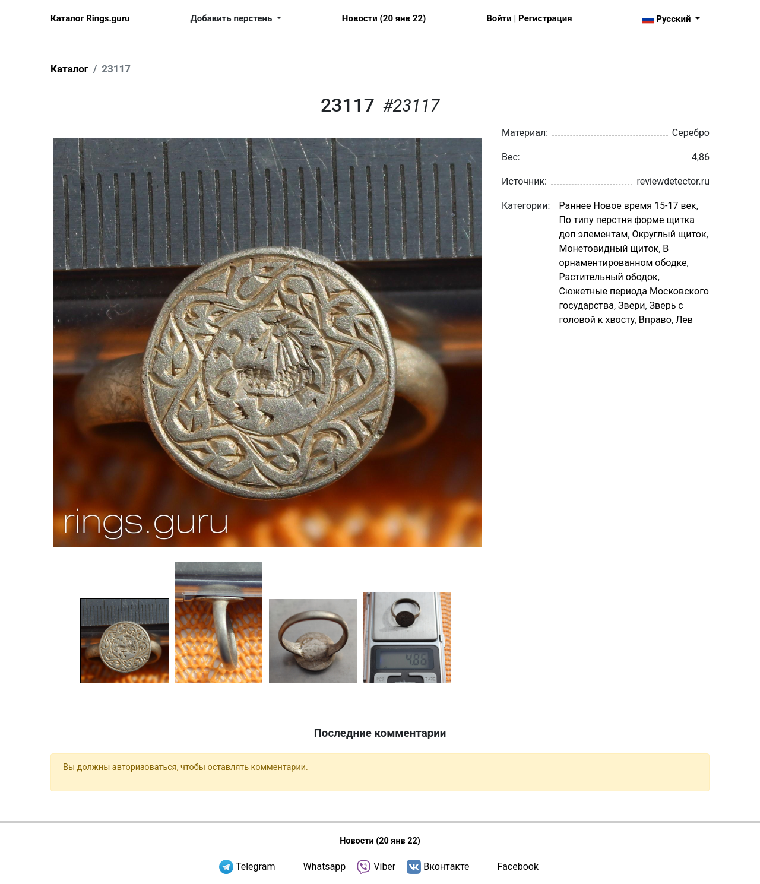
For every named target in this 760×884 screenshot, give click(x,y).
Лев (684, 319)
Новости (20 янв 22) (384, 18)
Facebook (518, 866)
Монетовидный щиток (608, 248)
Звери (631, 305)
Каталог (69, 69)
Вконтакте (446, 866)
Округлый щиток (669, 234)
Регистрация (545, 18)
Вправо (655, 319)
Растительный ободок (608, 277)
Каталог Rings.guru (90, 18)
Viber (384, 866)
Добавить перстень (233, 18)
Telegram (255, 866)
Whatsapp (324, 866)
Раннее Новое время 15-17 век (627, 205)
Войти (499, 18)
